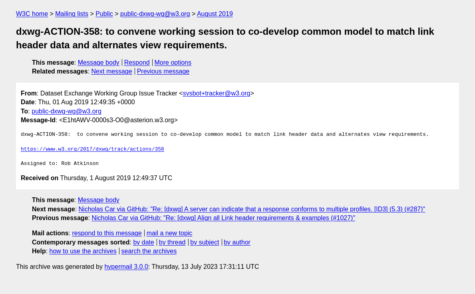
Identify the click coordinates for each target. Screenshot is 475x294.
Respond (137, 62)
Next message (111, 71)
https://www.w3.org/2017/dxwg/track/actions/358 (92, 149)
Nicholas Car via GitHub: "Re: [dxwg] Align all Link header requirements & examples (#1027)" (223, 218)
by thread (172, 242)
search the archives (149, 251)
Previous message (163, 71)
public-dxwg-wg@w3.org (155, 13)
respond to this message (106, 233)
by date (143, 242)
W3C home (32, 13)
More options (173, 62)
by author (237, 242)
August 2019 (215, 13)
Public (104, 13)
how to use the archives (83, 251)
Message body (98, 62)
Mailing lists (71, 13)
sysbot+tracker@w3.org (216, 93)
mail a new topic (170, 233)
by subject (204, 242)
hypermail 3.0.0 (126, 266)
